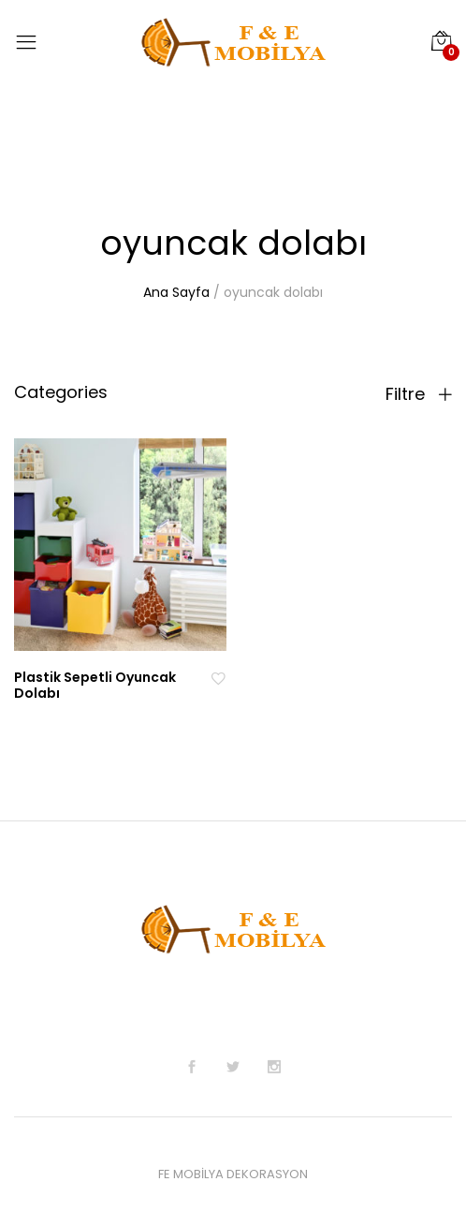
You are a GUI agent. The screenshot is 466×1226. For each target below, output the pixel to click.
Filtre (419, 394)
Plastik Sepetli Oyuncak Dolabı (95, 685)
